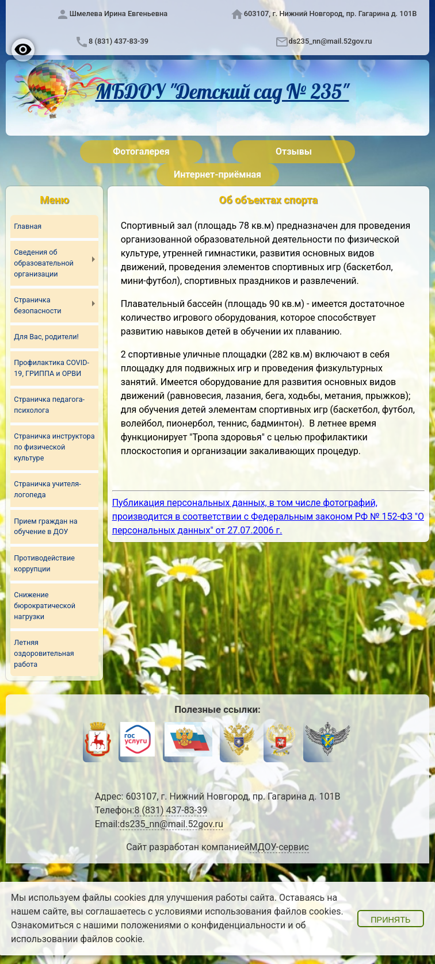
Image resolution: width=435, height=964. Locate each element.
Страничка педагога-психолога (49, 404)
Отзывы (294, 151)
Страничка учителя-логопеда (47, 490)
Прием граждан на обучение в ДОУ (45, 526)
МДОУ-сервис (279, 847)
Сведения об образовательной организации (44, 263)
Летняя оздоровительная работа (44, 653)
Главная (27, 226)
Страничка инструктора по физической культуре (54, 447)
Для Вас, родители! (46, 336)
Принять (390, 919)
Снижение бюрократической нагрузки (44, 605)
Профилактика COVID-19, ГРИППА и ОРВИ (51, 368)
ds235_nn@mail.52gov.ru (330, 41)
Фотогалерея (141, 151)
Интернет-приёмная (217, 174)
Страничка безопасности (37, 305)
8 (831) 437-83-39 (118, 41)
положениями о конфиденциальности (203, 925)
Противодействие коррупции (44, 563)
